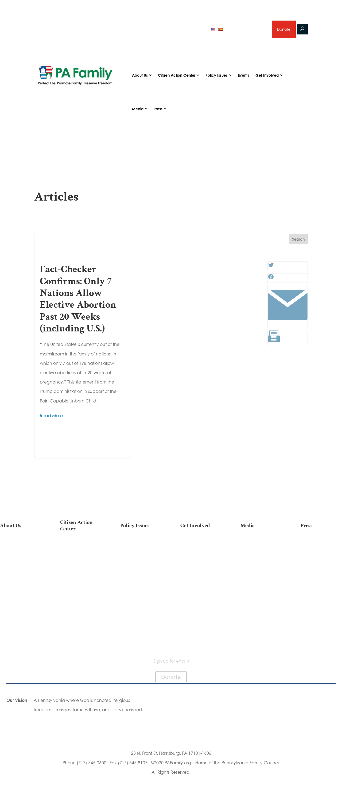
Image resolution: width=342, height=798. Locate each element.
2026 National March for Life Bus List (81, 548)
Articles (261, 545)
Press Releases (321, 545)
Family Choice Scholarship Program (20, 618)
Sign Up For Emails (81, 639)
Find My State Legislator (80, 576)
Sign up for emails (246, 29)
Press (158, 109)
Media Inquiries (321, 554)
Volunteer (201, 562)
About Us (140, 75)
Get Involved (267, 75)
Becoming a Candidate (81, 628)
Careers (201, 571)
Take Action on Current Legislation (81, 562)
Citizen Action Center (176, 75)
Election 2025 (261, 579)
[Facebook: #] (271, 279)
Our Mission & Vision (20, 545)
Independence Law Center (20, 582)
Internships (201, 554)
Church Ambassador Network (21, 604)
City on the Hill (20, 593)
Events (243, 75)
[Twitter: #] (271, 267)
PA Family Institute (20, 571)
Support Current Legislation (201, 599)
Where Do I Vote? (80, 617)
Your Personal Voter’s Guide (80, 589)
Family (141, 562)
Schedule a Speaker (201, 618)
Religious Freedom (140, 554)
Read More (51, 416)
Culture (140, 571)
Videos (261, 562)
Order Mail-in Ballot (80, 609)
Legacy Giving (201, 579)
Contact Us (20, 629)
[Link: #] (288, 324)
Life (141, 545)
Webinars (261, 571)
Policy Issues (216, 75)
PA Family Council (20, 562)
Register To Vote (81, 600)
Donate (283, 29)
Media (137, 109)
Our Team (20, 554)
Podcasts (261, 554)
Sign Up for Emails (201, 588)
